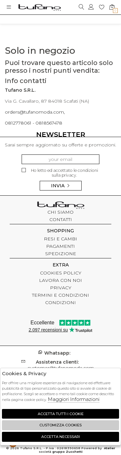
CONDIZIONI (60, 302)
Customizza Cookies (60, 425)
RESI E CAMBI (60, 239)
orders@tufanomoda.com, (35, 112)
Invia (60, 186)
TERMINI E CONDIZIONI (60, 295)
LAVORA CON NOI (60, 280)
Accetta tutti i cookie (61, 414)
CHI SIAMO (60, 212)
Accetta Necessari (60, 436)
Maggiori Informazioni (73, 399)
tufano (60, 205)
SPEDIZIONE (60, 253)
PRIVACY (60, 288)
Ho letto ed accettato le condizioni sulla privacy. (60, 173)
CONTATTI (60, 219)
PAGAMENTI (60, 246)
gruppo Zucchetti (67, 451)
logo (39, 7)
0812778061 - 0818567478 (33, 123)
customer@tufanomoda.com (60, 365)
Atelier (109, 448)
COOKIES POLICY (60, 273)
